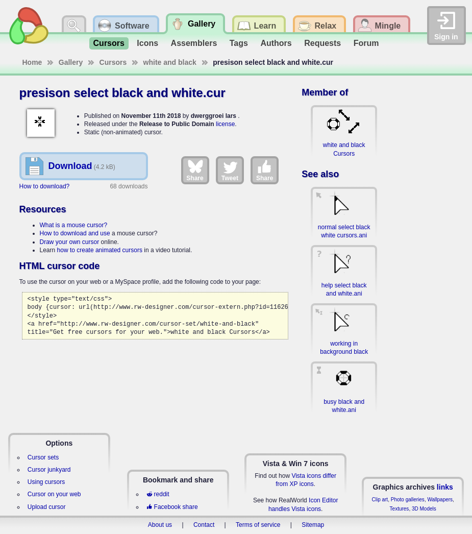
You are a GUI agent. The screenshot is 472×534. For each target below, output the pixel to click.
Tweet (229, 170)
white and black (169, 62)
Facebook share (171, 507)
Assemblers (194, 43)
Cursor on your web (54, 494)
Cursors (109, 43)
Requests (322, 43)
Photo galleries (408, 499)
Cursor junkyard (49, 469)
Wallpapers (440, 499)
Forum (366, 43)
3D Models (424, 509)
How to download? (44, 186)
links (445, 487)
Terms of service (258, 524)
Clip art (379, 499)
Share (194, 170)
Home (32, 62)
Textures (399, 509)
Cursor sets (43, 457)
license (225, 124)
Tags (239, 43)
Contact (203, 524)
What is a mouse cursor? (74, 225)
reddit (157, 494)
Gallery (71, 62)
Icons (147, 43)
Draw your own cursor (70, 242)
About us (160, 524)
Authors (275, 43)
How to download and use (75, 233)
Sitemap (313, 524)
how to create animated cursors (99, 250)
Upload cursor (47, 507)
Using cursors (46, 482)
